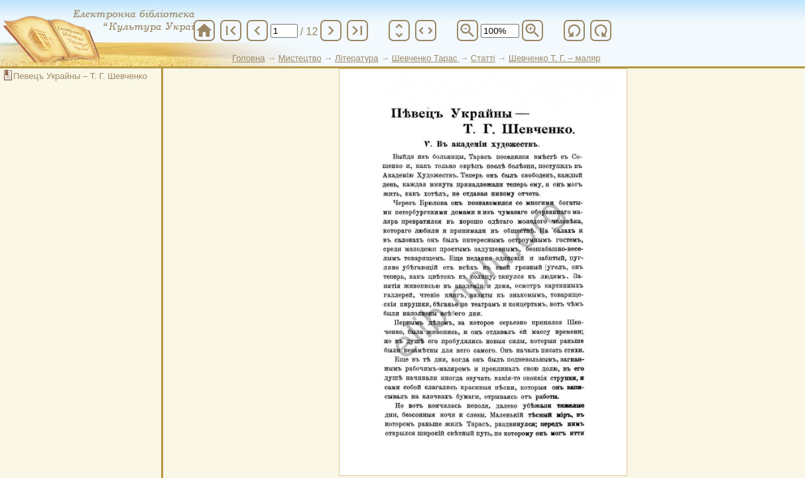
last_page (357, 30)
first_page (230, 30)
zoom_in (532, 30)
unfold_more (399, 30)
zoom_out (467, 30)
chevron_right (331, 30)
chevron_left (257, 30)
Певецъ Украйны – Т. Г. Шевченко (80, 76)
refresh (574, 30)
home (204, 30)
